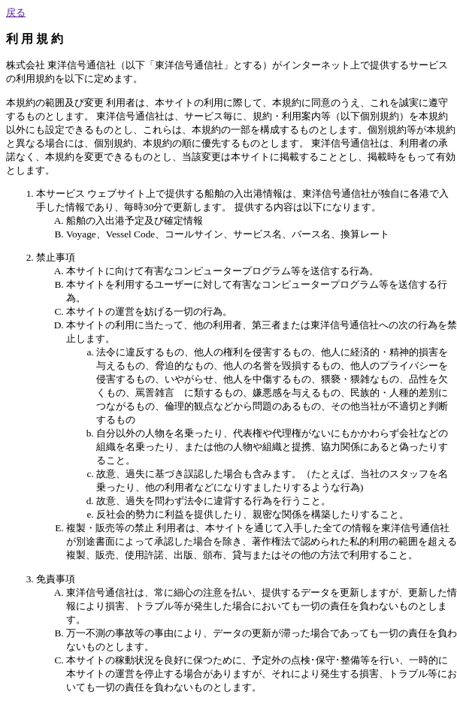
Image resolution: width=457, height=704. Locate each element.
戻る (16, 12)
